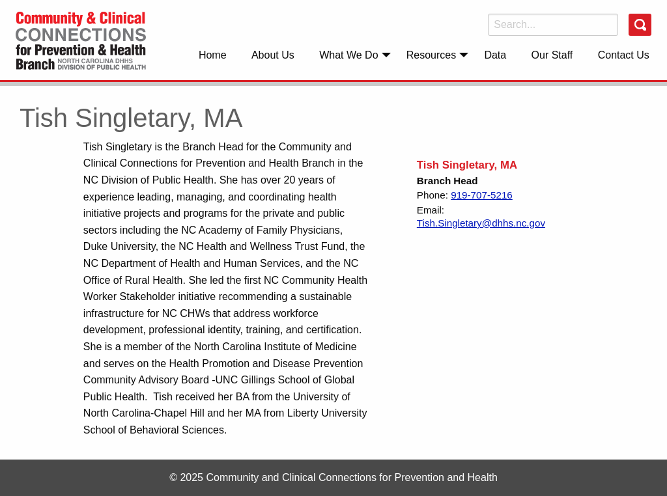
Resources (431, 55)
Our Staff (552, 55)
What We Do (348, 55)
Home (213, 55)
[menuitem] (212, 54)
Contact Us (623, 55)
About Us (272, 55)
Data (495, 55)
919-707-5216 (482, 194)
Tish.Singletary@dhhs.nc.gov (481, 222)
